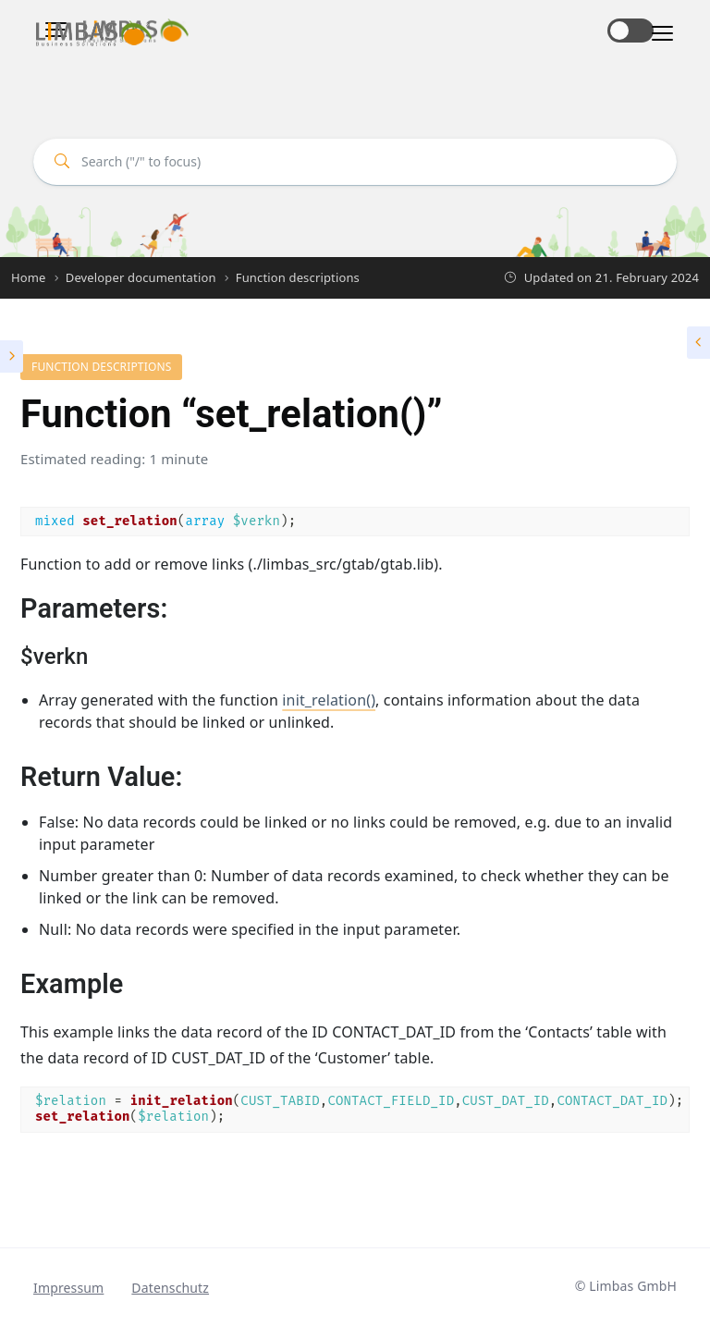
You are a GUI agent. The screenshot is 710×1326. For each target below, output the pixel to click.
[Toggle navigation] (657, 33)
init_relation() (328, 700)
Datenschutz (170, 1287)
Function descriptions (101, 366)
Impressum (68, 1287)
